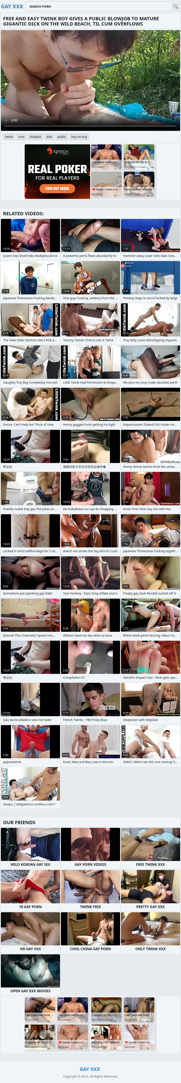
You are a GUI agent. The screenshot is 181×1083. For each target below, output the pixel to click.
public (61, 137)
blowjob (35, 137)
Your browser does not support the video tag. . (90, 80)
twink (9, 137)
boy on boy (79, 137)
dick (49, 137)
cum (21, 137)
